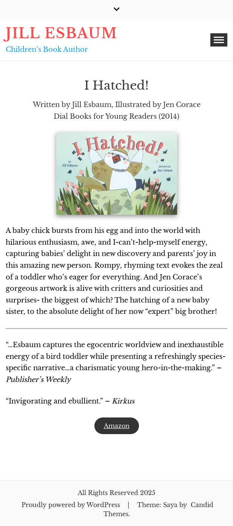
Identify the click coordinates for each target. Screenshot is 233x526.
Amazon (117, 426)
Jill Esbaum (61, 33)
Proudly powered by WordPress (72, 505)
